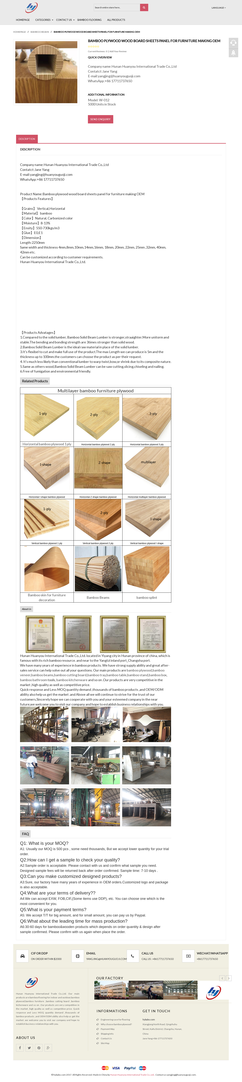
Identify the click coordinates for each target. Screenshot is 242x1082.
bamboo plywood (139, 670)
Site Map (105, 1043)
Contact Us (64, 19)
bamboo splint (147, 597)
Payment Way (108, 1029)
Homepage (23, 19)
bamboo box (158, 675)
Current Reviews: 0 (98, 51)
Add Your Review (117, 51)
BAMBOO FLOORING (90, 19)
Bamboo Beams (40, 31)
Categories (42, 19)
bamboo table (116, 675)
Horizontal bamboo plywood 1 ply (46, 444)
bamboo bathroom (33, 680)
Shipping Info (107, 1033)
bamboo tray (96, 675)
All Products (116, 19)
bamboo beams (42, 675)
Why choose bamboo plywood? (116, 1024)
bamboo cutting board (70, 675)
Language (219, 7)
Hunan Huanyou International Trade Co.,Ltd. (132, 1074)
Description (27, 138)
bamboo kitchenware (72, 680)
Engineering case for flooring (115, 1019)
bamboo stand (137, 675)
